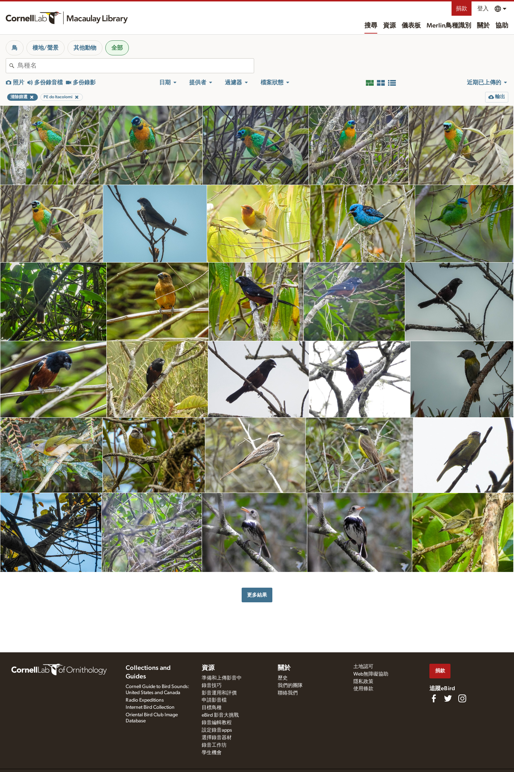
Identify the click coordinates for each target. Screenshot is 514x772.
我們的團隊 (290, 685)
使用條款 (363, 688)
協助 (501, 26)
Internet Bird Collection (150, 707)
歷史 (283, 678)
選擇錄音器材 (217, 737)
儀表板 (411, 26)
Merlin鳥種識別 (449, 26)
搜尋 (370, 26)
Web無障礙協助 (370, 674)
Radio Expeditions (145, 700)
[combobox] (135, 66)
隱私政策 (363, 681)
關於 (483, 26)
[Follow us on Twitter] (448, 698)
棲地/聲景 (45, 48)
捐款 (461, 8)
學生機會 (212, 752)
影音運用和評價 (219, 693)
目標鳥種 (212, 707)
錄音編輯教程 (217, 722)
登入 (483, 8)
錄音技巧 (212, 685)
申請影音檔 (214, 700)
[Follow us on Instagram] (462, 698)
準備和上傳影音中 (222, 678)
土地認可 (363, 666)
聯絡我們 (288, 693)
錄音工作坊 (214, 745)
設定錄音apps (217, 730)
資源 (389, 26)
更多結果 (257, 595)
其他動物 (85, 48)
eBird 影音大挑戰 (220, 715)
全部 (117, 48)
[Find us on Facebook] (433, 698)
